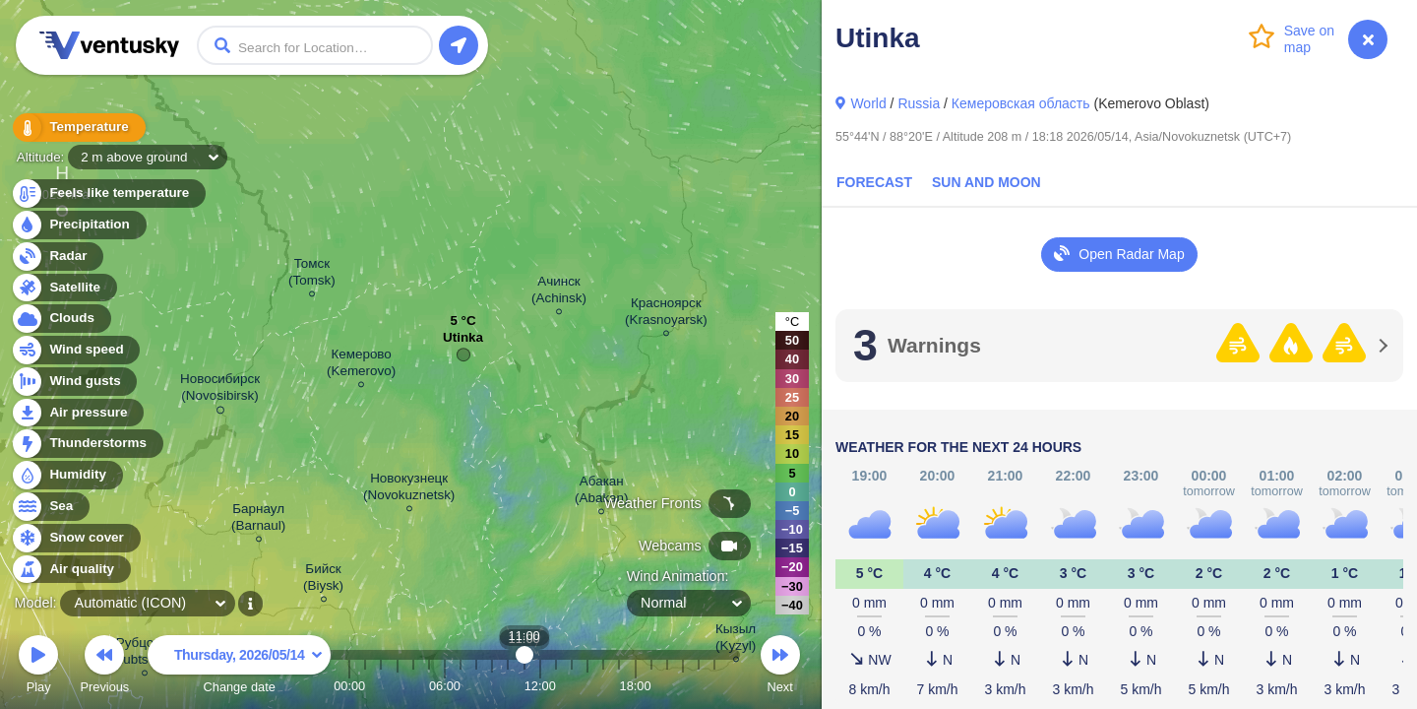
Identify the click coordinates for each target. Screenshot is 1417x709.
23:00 (714, 685)
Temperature (78, 127)
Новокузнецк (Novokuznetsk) (409, 489)
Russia (918, 103)
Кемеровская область (1021, 103)
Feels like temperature (108, 193)
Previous (104, 667)
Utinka (463, 342)
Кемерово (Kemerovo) (361, 365)
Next (780, 667)
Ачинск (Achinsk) (558, 292)
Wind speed (75, 350)
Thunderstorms (87, 443)
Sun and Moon (986, 182)
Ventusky (106, 45)
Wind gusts (74, 381)
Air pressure (77, 413)
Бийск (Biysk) (323, 580)
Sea (50, 506)
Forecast (874, 182)
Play (38, 667)
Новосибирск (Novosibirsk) (220, 390)
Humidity (66, 475)
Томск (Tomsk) (312, 274)
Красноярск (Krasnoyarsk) (666, 314)
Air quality (70, 569)
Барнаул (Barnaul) (258, 520)
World (868, 103)
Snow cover (75, 538)
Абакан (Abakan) (602, 492)
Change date (239, 667)
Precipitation (78, 225)
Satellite (63, 288)
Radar (57, 256)
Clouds (60, 318)
